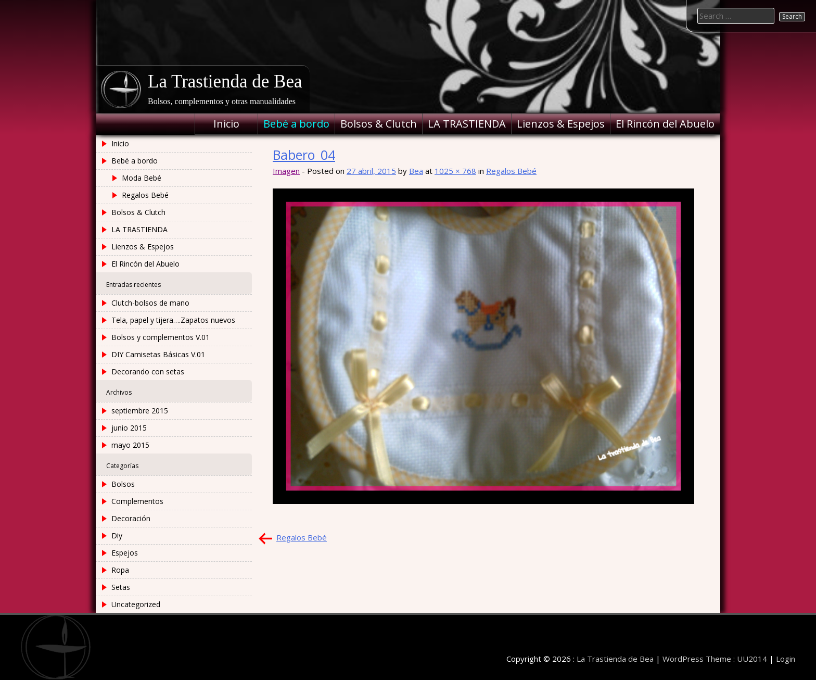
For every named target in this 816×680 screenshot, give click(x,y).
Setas (120, 587)
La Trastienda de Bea (225, 81)
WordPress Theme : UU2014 (714, 658)
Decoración (130, 518)
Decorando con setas (147, 371)
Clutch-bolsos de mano (150, 303)
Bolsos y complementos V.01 (160, 337)
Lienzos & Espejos (561, 124)
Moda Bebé (141, 178)
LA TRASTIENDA (467, 124)
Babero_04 (304, 154)
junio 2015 (129, 428)
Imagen (286, 171)
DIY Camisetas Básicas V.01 (158, 354)
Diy (116, 535)
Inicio (226, 124)
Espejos (124, 553)
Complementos (137, 501)
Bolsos (123, 484)
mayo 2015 (130, 445)
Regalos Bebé (511, 171)
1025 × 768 (455, 171)
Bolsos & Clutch (378, 124)
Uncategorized (135, 604)
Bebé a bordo (296, 124)
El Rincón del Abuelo (665, 124)
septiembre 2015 (139, 410)
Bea (416, 171)
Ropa (120, 570)
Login (785, 658)
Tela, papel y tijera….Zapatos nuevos (173, 320)
